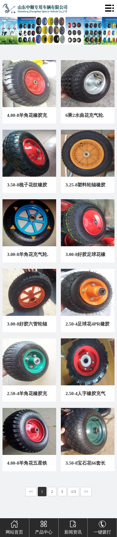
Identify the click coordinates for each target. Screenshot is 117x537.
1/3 (73, 491)
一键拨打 (102, 526)
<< (31, 491)
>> (86, 491)
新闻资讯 (73, 526)
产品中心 (43, 526)
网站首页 (14, 526)
